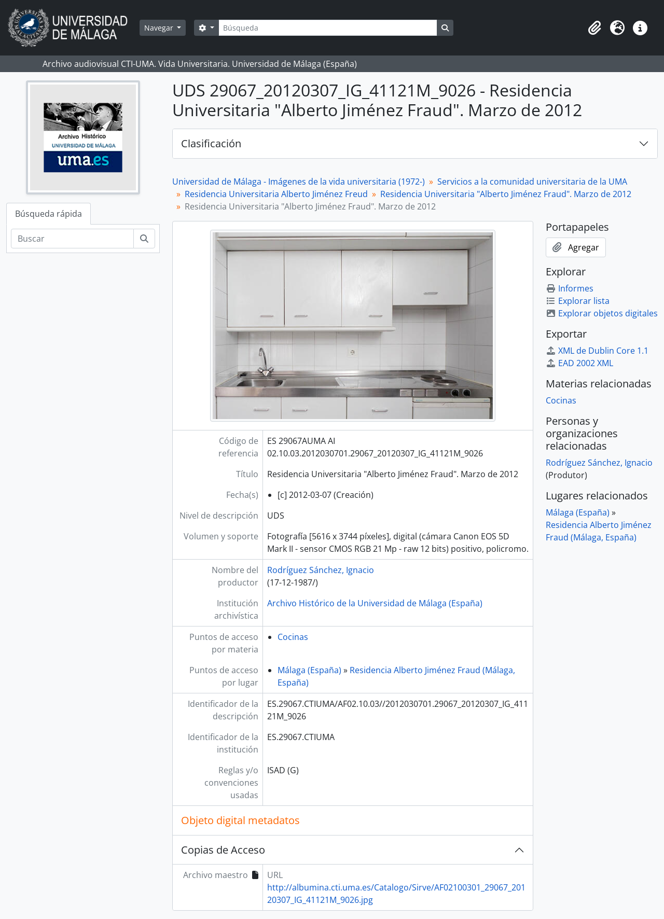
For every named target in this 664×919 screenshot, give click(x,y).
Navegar (159, 28)
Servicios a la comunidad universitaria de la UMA (532, 181)
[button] (594, 28)
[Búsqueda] (327, 28)
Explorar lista (578, 301)
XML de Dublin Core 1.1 (597, 350)
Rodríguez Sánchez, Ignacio (320, 570)
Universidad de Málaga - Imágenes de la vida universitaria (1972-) (298, 181)
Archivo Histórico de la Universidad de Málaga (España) (374, 603)
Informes (569, 288)
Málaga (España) (309, 670)
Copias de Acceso (223, 850)
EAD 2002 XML (579, 363)
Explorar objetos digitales (602, 313)
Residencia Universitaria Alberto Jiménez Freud (276, 194)
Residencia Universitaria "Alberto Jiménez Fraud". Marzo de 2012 (505, 194)
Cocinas (293, 637)
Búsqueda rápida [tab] (48, 213)
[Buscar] (72, 238)
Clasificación (211, 143)
